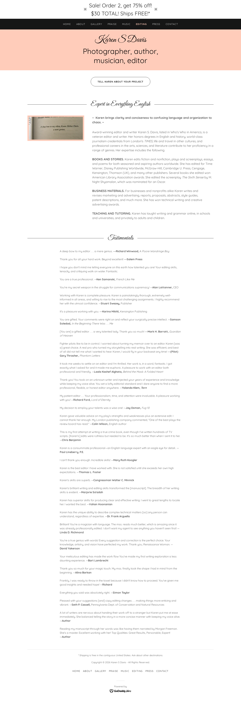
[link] (120, 41)
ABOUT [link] (81, 24)
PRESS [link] (156, 24)
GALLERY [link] (96, 24)
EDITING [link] (141, 24)
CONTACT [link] (172, 24)
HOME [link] (67, 24)
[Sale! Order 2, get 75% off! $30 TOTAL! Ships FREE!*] (120, 9)
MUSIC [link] (126, 24)
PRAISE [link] (112, 24)
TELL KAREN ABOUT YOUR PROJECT (117, 81)
